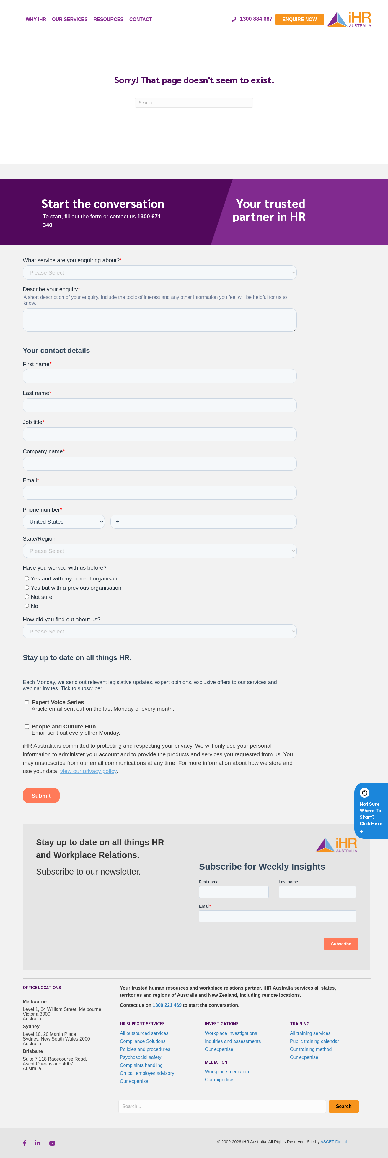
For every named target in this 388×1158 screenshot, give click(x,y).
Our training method (311, 1049)
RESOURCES (108, 19)
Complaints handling (141, 1065)
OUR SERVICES (70, 19)
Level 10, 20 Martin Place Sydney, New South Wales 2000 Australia (56, 1039)
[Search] (194, 103)
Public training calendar (314, 1041)
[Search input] (222, 1106)
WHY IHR (36, 19)
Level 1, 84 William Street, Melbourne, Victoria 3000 (62, 1012)
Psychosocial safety (141, 1057)
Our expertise (134, 1081)
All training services (310, 1033)
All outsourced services (144, 1033)
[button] (344, 1106)
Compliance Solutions (143, 1041)
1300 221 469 (167, 1005)
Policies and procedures (145, 1049)
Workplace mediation (227, 1071)
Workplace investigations (231, 1033)
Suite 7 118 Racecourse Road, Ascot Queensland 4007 (55, 1061)
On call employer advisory (147, 1073)
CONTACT (140, 19)
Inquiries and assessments (233, 1041)
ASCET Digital (333, 1141)
